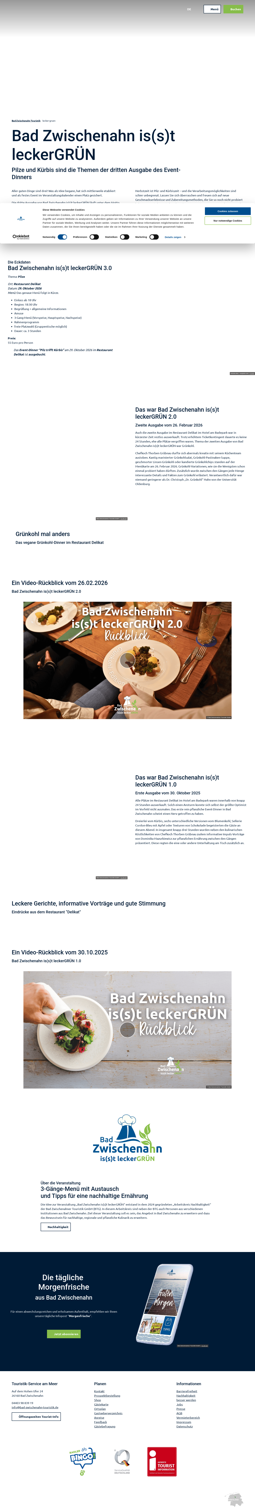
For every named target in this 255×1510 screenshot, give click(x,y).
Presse (180, 1408)
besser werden (186, 1400)
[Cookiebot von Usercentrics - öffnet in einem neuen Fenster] (21, 34)
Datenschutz (184, 1426)
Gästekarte (101, 1404)
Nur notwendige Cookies (228, 17)
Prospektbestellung (107, 1395)
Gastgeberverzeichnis (108, 1413)
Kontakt (99, 1391)
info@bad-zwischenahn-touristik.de (35, 1407)
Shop (97, 1400)
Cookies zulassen (228, 8)
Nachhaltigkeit (185, 1395)
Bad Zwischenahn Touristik (26, 120)
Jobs (179, 1404)
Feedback (100, 1422)
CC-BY (252, 373)
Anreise (99, 1417)
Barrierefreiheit (186, 1391)
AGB (179, 1413)
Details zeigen (173, 34)
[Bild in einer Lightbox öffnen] (171, 1304)
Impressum (183, 1422)
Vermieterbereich (188, 1417)
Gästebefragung (104, 1426)
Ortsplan (100, 1408)
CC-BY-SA (124, 518)
